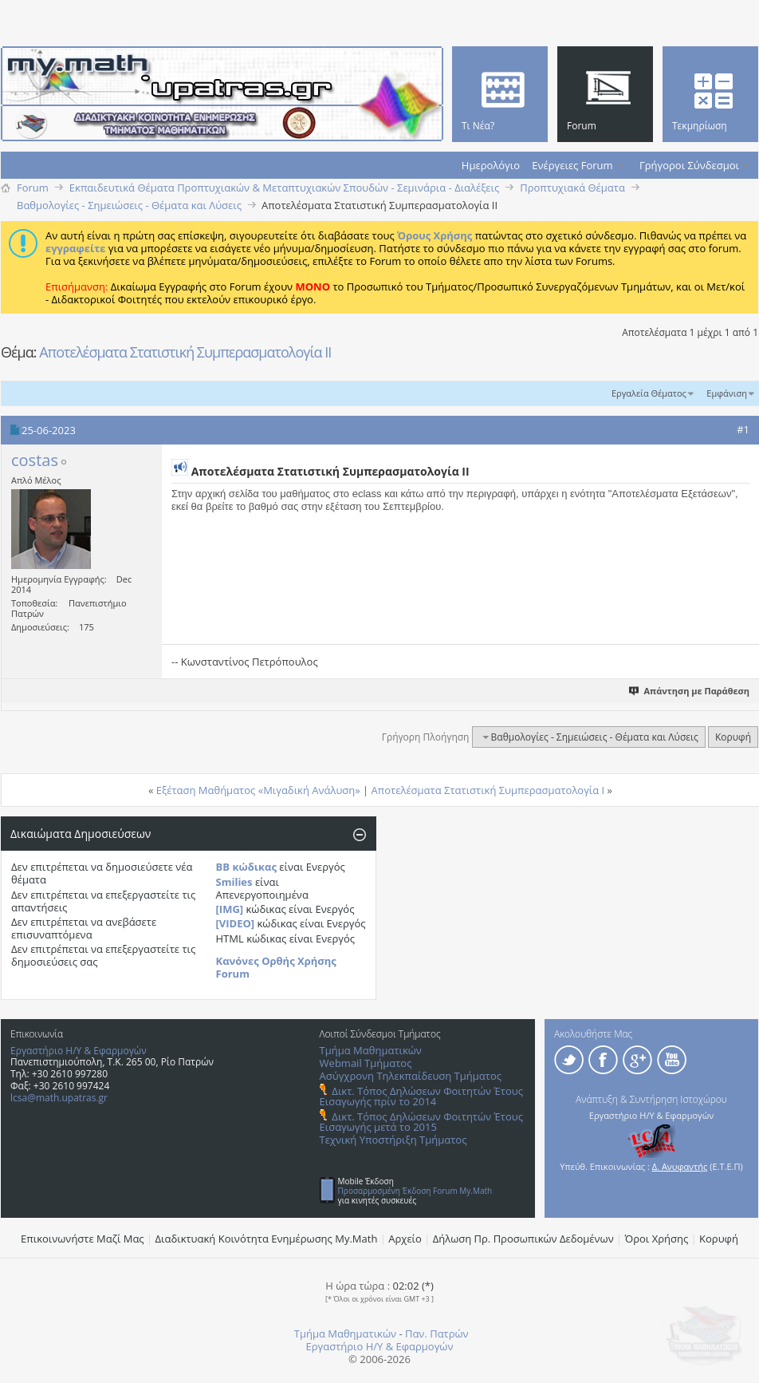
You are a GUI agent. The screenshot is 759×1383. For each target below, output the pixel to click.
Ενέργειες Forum (572, 165)
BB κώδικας (246, 866)
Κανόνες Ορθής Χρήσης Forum (276, 967)
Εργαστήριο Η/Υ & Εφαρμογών (78, 1050)
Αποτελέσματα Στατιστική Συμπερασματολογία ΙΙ (185, 352)
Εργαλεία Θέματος (649, 393)
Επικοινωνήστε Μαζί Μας (82, 1238)
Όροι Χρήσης (657, 1238)
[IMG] (230, 909)
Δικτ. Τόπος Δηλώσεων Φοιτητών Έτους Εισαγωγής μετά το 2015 (421, 1121)
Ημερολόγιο (491, 165)
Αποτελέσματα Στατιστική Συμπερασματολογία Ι (488, 790)
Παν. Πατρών (437, 1333)
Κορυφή (733, 737)
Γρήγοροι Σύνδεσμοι (689, 165)
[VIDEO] (235, 923)
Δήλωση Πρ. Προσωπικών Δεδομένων (523, 1238)
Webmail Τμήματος (366, 1063)
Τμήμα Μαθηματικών (371, 1050)
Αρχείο (405, 1238)
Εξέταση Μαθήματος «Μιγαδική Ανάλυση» (258, 790)
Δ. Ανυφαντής (680, 1166)
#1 (743, 429)
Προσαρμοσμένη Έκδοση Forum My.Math (415, 1190)
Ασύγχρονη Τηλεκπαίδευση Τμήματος (410, 1076)
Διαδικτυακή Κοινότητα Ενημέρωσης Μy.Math (266, 1238)
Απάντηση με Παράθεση (690, 691)
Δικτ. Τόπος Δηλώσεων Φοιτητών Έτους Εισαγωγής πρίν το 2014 (421, 1096)
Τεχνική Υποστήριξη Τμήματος (393, 1139)
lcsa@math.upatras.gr (59, 1097)
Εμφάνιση (726, 393)
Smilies (234, 882)
